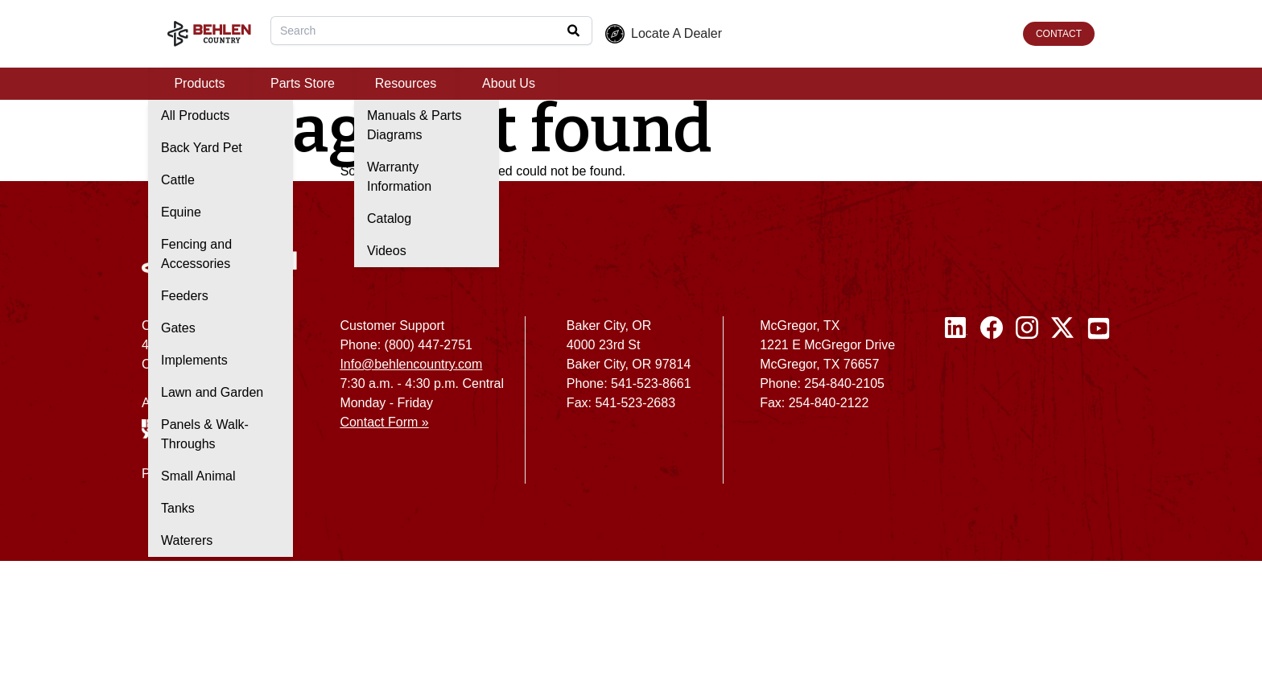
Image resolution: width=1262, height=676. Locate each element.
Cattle (178, 180)
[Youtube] (1099, 406)
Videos (386, 251)
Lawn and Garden (212, 392)
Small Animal (198, 476)
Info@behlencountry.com (411, 364)
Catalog (389, 218)
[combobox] (431, 30)
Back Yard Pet (201, 148)
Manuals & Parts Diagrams (414, 125)
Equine (181, 212)
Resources (405, 83)
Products (199, 83)
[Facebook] (991, 406)
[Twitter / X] (1062, 406)
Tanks (178, 508)
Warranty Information (399, 176)
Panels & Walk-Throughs (205, 434)
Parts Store (302, 83)
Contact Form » (384, 422)
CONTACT (1059, 33)
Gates (178, 328)
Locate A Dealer (663, 34)
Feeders (184, 296)
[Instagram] (1027, 406)
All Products (195, 115)
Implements (194, 360)
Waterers (186, 540)
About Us (508, 83)
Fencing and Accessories (196, 253)
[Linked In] (956, 406)
